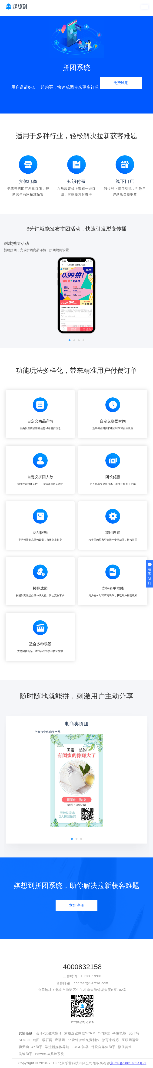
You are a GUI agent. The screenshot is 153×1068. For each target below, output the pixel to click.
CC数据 (104, 1033)
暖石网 (47, 1040)
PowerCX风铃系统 (49, 1054)
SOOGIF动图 (29, 1040)
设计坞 (134, 1033)
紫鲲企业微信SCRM (80, 1033)
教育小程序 (110, 1040)
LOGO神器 (80, 1047)
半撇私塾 (119, 1033)
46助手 (36, 1047)
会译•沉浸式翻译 (49, 1033)
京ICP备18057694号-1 (128, 1063)
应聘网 (60, 1040)
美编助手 (26, 1054)
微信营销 (125, 1047)
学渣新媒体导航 (57, 1047)
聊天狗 (24, 1047)
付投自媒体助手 (103, 1047)
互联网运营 (130, 1040)
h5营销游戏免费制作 (83, 1040)
